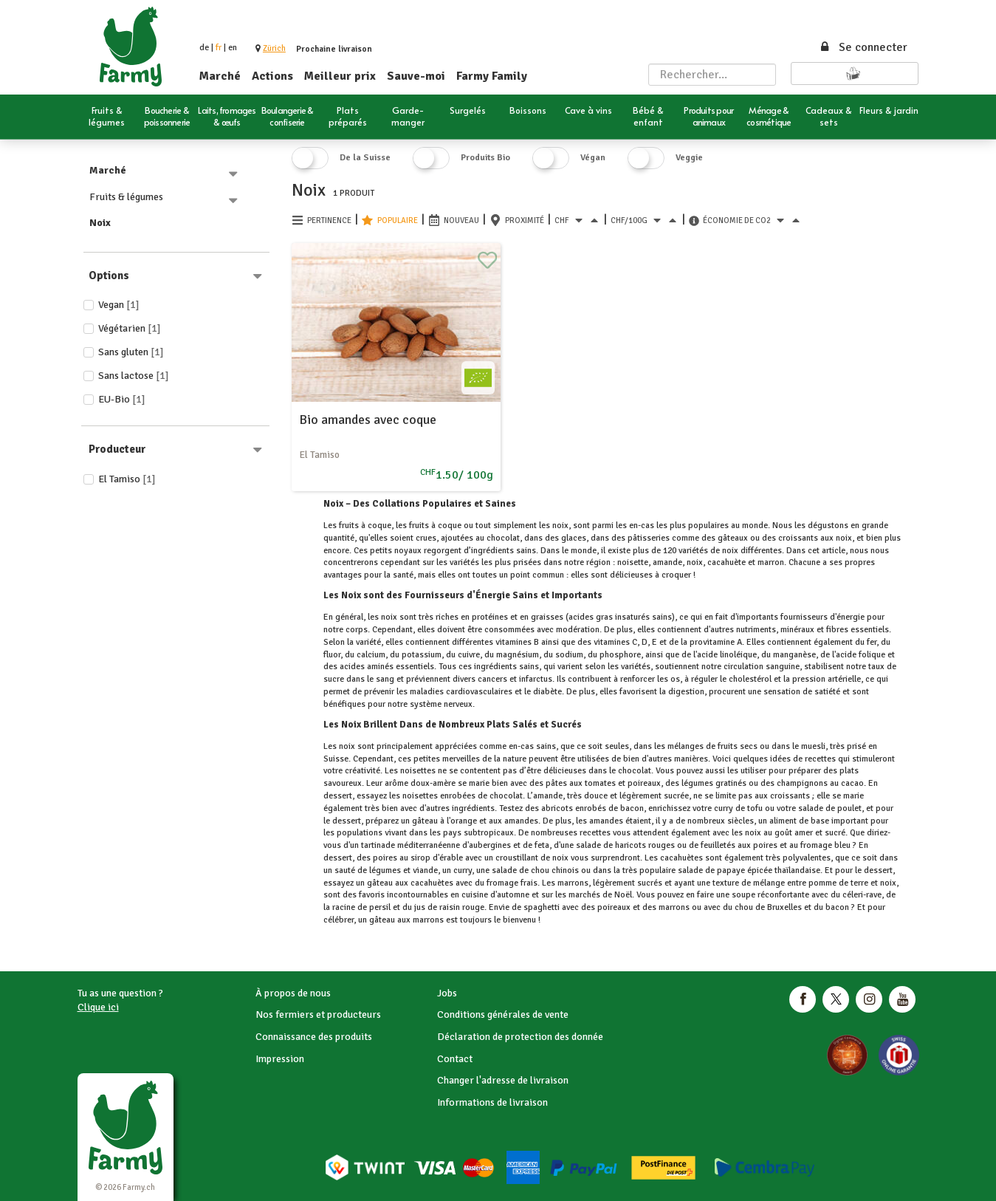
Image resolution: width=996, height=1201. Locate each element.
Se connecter (863, 47)
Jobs (447, 993)
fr (218, 47)
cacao (852, 783)
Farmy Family (491, 76)
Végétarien (129, 328)
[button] (274, 48)
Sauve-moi (416, 76)
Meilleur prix (340, 76)
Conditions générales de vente (503, 1014)
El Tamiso (127, 479)
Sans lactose (133, 375)
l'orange (462, 821)
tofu (755, 808)
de (204, 47)
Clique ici (98, 1007)
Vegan (119, 304)
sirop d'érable (437, 857)
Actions (272, 76)
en (232, 47)
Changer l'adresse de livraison (503, 1080)
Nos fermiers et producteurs (318, 1014)
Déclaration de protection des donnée (520, 1036)
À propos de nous (293, 993)
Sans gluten (131, 352)
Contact (455, 1059)
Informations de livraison (492, 1102)
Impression (279, 1059)
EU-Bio (121, 399)
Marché (220, 76)
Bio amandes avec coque (367, 419)
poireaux (644, 783)
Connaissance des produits (313, 1036)
